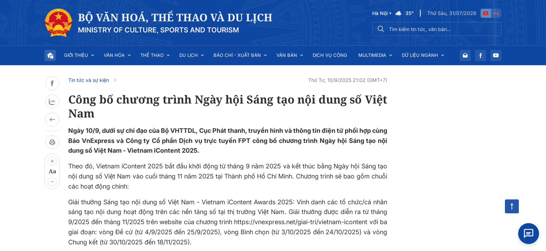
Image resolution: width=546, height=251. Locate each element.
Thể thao (152, 55)
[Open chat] (528, 233)
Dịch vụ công (330, 55)
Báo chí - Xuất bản (237, 55)
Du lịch (188, 55)
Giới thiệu (76, 55)
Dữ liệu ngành (420, 55)
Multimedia (372, 55)
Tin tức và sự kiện (88, 80)
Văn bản (286, 55)
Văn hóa (114, 55)
